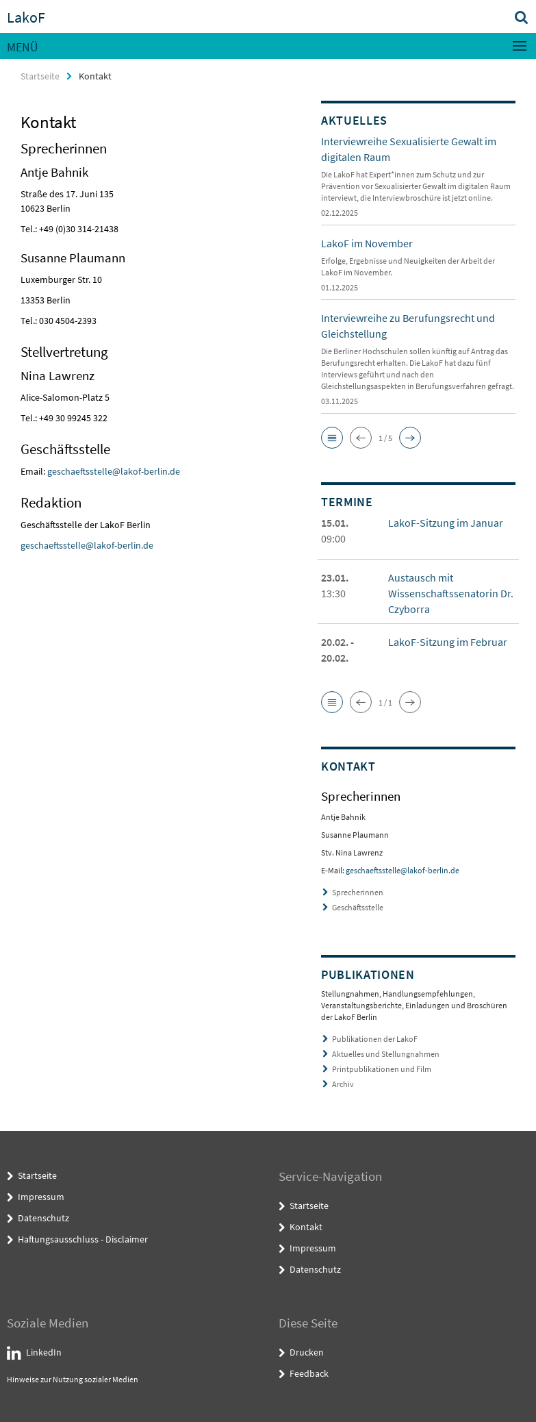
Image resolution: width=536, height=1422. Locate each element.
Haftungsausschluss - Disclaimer (83, 1239)
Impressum (41, 1196)
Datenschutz (43, 1218)
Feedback (309, 1373)
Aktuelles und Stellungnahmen (385, 1054)
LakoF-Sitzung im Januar (445, 522)
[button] (332, 437)
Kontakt (306, 1227)
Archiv (343, 1084)
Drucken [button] (307, 1352)
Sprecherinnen (357, 892)
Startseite (40, 76)
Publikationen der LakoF (375, 1039)
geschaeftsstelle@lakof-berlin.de (113, 471)
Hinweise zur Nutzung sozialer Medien (72, 1379)
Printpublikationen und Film (381, 1069)
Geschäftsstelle (357, 907)
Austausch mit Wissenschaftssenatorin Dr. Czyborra (450, 593)
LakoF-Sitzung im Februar (447, 642)
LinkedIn (44, 1352)
